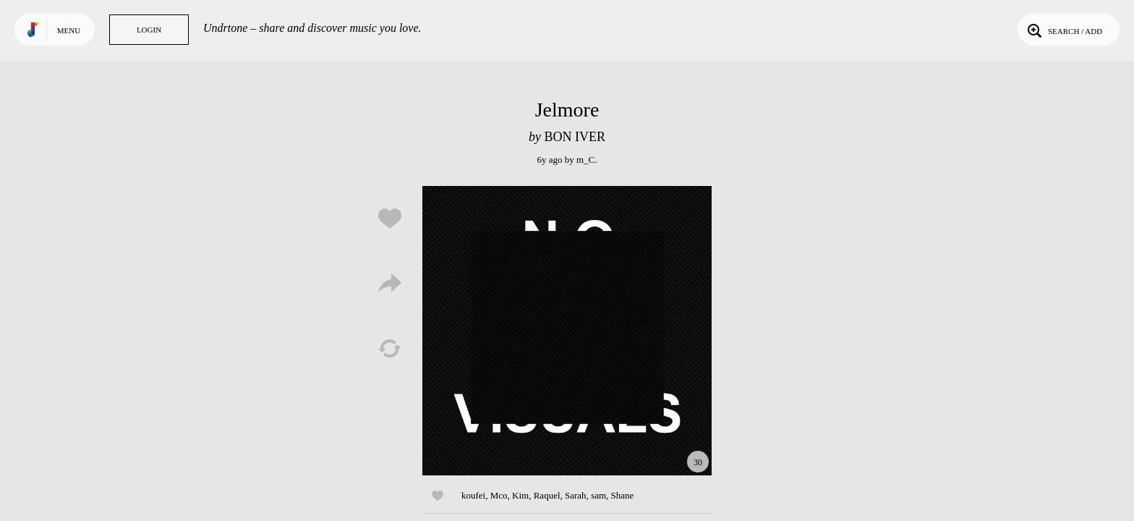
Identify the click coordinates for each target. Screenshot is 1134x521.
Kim (520, 495)
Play (567, 331)
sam (598, 495)
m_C (585, 159)
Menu (68, 30)
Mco (499, 495)
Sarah (576, 495)
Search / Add (1063, 29)
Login (149, 29)
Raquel (547, 495)
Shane (622, 495)
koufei (473, 495)
